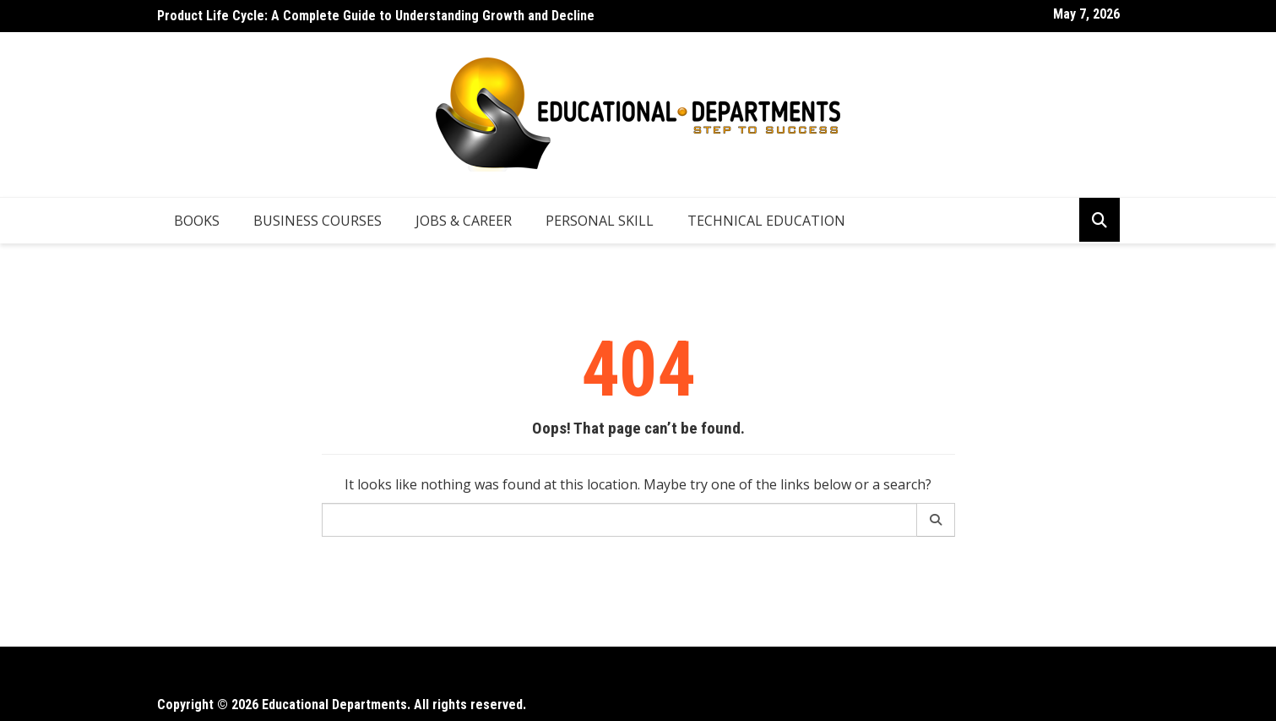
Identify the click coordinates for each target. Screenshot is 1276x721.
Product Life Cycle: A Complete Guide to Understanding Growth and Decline (376, 16)
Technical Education (766, 220)
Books (197, 220)
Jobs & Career (463, 220)
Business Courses (317, 220)
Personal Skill (600, 220)
